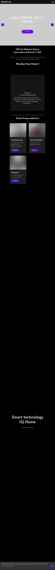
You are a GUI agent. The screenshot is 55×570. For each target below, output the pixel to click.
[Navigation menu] (53, 2)
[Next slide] (52, 24)
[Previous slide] (2, 24)
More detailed (3, 568)
